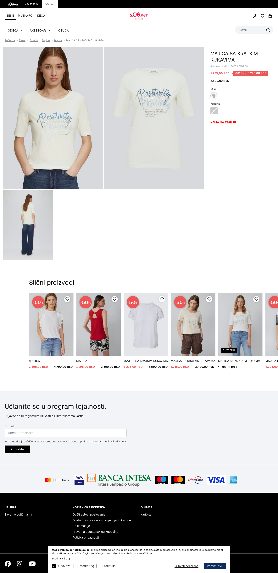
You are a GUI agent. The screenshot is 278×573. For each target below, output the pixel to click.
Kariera (146, 514)
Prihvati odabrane (186, 566)
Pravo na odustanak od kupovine (96, 532)
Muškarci (25, 15)
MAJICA (34, 361)
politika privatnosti (91, 441)
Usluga (10, 507)
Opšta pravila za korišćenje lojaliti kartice (102, 520)
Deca (41, 15)
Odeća (34, 40)
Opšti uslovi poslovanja (89, 514)
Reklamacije (81, 526)
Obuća (63, 30)
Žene (10, 15)
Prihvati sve (215, 566)
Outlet (50, 3)
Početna (10, 40)
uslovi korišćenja (115, 441)
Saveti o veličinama (18, 514)
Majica (58, 40)
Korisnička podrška (89, 507)
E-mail (9, 426)
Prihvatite (17, 449)
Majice (46, 40)
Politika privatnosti (86, 537)
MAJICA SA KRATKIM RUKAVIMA (85, 40)
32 (214, 110)
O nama (146, 507)
